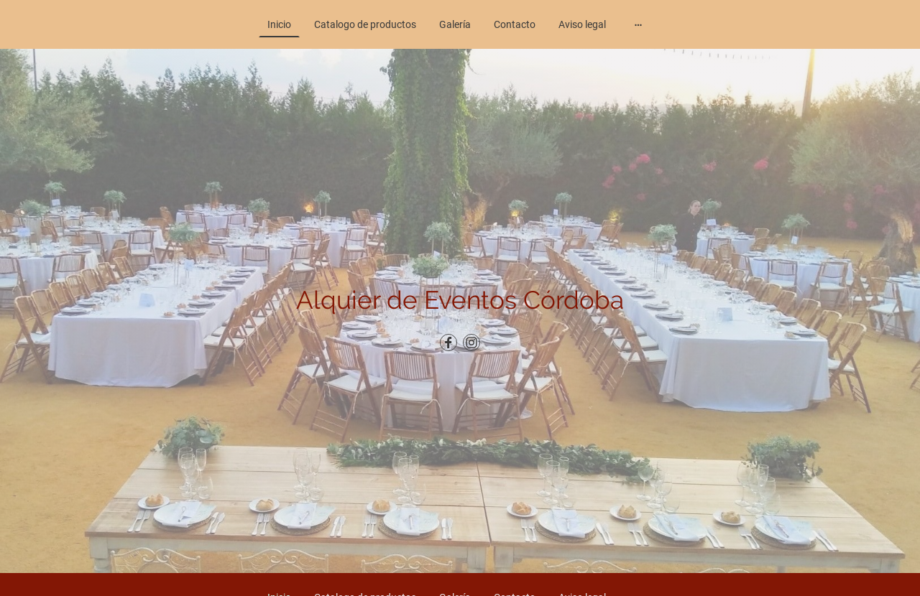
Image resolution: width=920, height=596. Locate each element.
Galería (455, 24)
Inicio (279, 24)
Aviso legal (582, 24)
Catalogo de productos (365, 24)
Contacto (514, 24)
